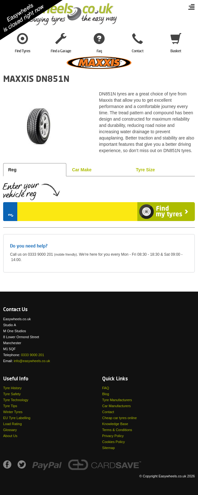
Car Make (81, 169)
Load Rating (12, 424)
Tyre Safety (12, 394)
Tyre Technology (15, 400)
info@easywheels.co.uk (32, 361)
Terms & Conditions (117, 430)
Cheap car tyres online (119, 418)
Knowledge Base (115, 424)
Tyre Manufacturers (117, 400)
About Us (10, 436)
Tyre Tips (10, 406)
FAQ (105, 388)
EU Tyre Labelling (16, 418)
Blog (105, 394)
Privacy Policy (113, 436)
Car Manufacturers (116, 406)
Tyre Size (145, 169)
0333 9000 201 (32, 355)
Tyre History (12, 388)
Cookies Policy (113, 442)
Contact (108, 412)
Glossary (10, 430)
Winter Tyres (13, 412)
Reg (12, 169)
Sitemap (108, 448)
